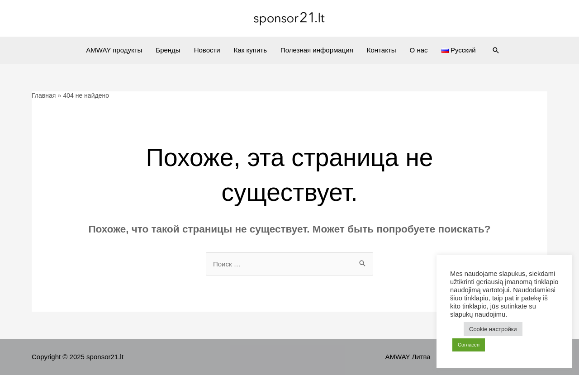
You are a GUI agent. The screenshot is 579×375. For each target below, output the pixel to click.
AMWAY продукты (114, 50)
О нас (419, 50)
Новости (207, 50)
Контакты (381, 50)
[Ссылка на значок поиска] (496, 50)
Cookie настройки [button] (493, 329)
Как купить (250, 50)
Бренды (168, 50)
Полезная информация (316, 50)
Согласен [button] (468, 344)
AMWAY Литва (408, 357)
